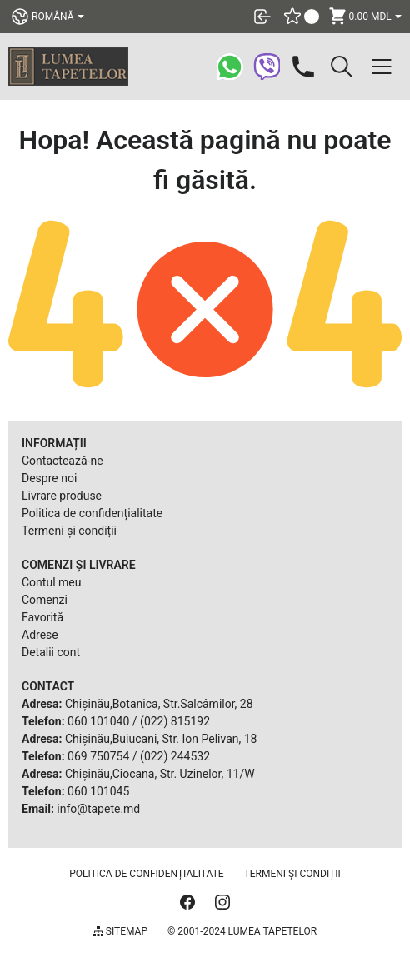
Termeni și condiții (69, 530)
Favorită (42, 617)
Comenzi (45, 599)
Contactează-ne (62, 460)
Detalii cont (51, 652)
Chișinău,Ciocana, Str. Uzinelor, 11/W (160, 773)
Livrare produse (62, 495)
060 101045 (98, 791)
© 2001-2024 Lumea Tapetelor (242, 931)
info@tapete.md (98, 808)
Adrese (40, 634)
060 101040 (98, 721)
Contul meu (51, 582)
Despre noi (49, 478)
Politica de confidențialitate (92, 513)
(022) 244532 (175, 756)
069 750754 (98, 756)
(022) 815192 (175, 721)
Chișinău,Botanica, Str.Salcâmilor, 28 (159, 703)
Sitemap (120, 931)
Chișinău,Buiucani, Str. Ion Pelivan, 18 (161, 738)
